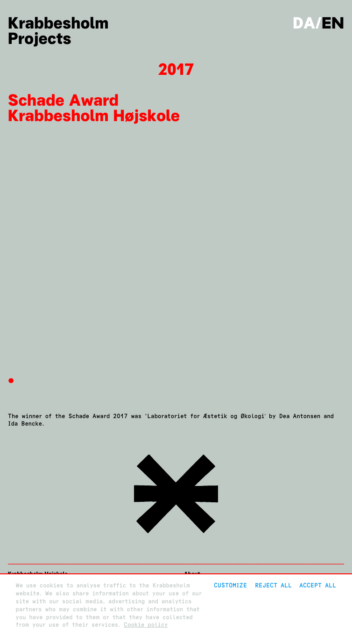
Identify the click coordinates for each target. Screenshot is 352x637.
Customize (230, 585)
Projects (39, 39)
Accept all (317, 585)
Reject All (273, 585)
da (304, 23)
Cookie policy (146, 624)
